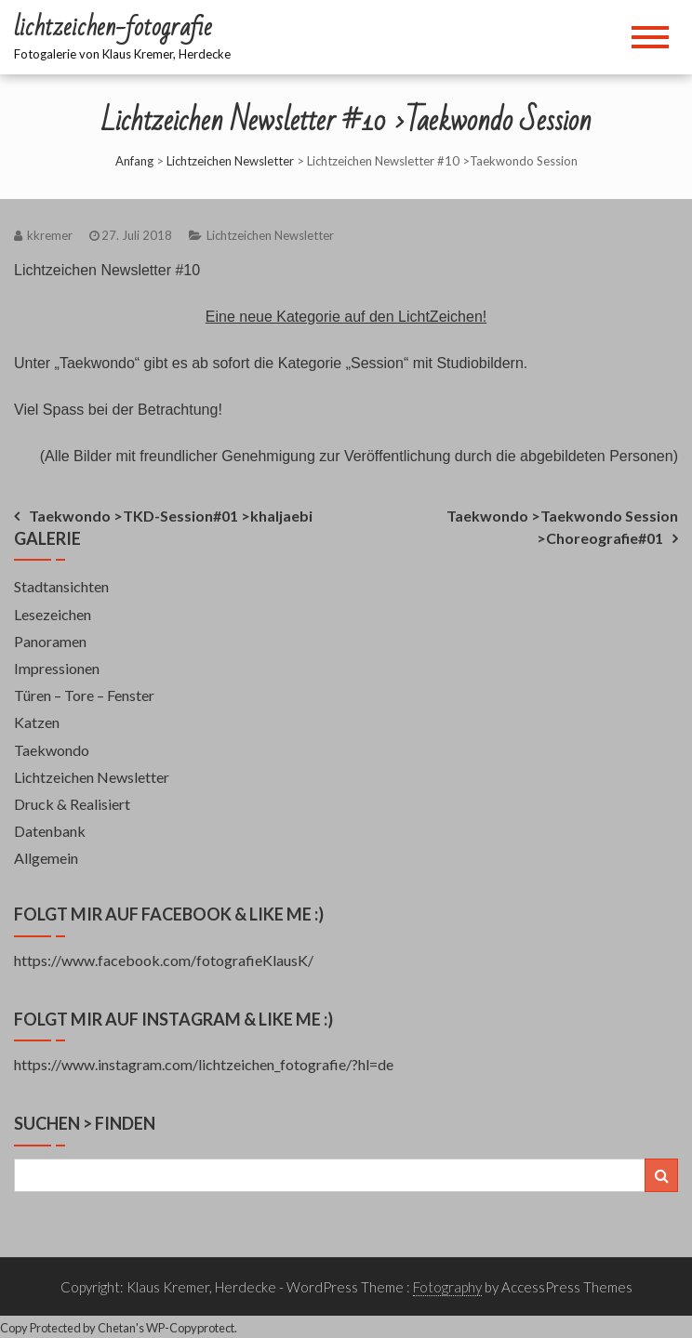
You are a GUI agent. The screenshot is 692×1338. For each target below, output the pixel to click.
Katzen (37, 722)
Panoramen (50, 641)
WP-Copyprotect (190, 1327)
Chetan (117, 1327)
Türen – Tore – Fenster (84, 695)
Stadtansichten (61, 586)
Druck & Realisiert (72, 804)
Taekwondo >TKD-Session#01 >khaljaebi (171, 515)
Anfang (134, 160)
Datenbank (50, 831)
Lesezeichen (52, 614)
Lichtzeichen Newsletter (230, 160)
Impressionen (57, 668)
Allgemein (46, 858)
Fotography (447, 1286)
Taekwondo (51, 750)
